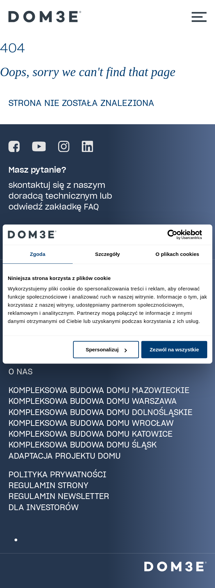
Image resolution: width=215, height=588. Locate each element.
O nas (20, 371)
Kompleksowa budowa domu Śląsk (82, 445)
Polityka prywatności (57, 474)
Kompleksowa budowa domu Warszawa (92, 401)
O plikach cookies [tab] (177, 254)
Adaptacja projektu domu (64, 456)
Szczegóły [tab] (107, 254)
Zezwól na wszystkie (174, 349)
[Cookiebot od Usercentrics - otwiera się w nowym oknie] (177, 235)
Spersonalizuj (106, 349)
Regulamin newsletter (58, 496)
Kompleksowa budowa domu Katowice (90, 434)
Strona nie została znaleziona (81, 102)
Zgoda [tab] (38, 254)
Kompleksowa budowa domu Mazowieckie (98, 390)
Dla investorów (43, 507)
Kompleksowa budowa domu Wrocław (91, 423)
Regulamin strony (48, 485)
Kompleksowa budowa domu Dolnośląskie (100, 412)
